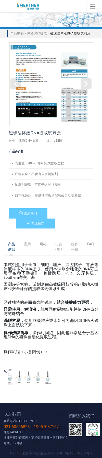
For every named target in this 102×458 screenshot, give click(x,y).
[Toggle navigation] (92, 6)
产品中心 (17, 33)
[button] (28, 213)
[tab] (11, 247)
